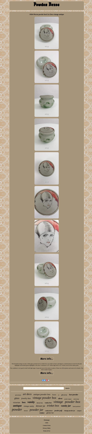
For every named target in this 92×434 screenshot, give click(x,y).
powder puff (58, 410)
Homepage (47, 420)
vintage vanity (29, 406)
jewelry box (26, 398)
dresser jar (40, 406)
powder (17, 409)
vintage (58, 402)
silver (60, 398)
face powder (73, 395)
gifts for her (64, 395)
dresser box (40, 403)
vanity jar (66, 405)
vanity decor (49, 410)
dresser (26, 410)
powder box (72, 402)
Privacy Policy (47, 428)
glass (16, 398)
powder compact (68, 399)
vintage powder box (44, 397)
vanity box (48, 403)
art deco (27, 394)
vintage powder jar (69, 410)
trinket (41, 413)
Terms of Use (46, 431)
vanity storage (76, 399)
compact (79, 410)
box (24, 402)
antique (17, 405)
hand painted (76, 406)
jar (58, 395)
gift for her (50, 413)
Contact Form (46, 425)
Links (46, 422)
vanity (31, 402)
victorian (16, 402)
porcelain (18, 395)
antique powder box (41, 394)
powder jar (36, 409)
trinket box (53, 405)
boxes (54, 395)
